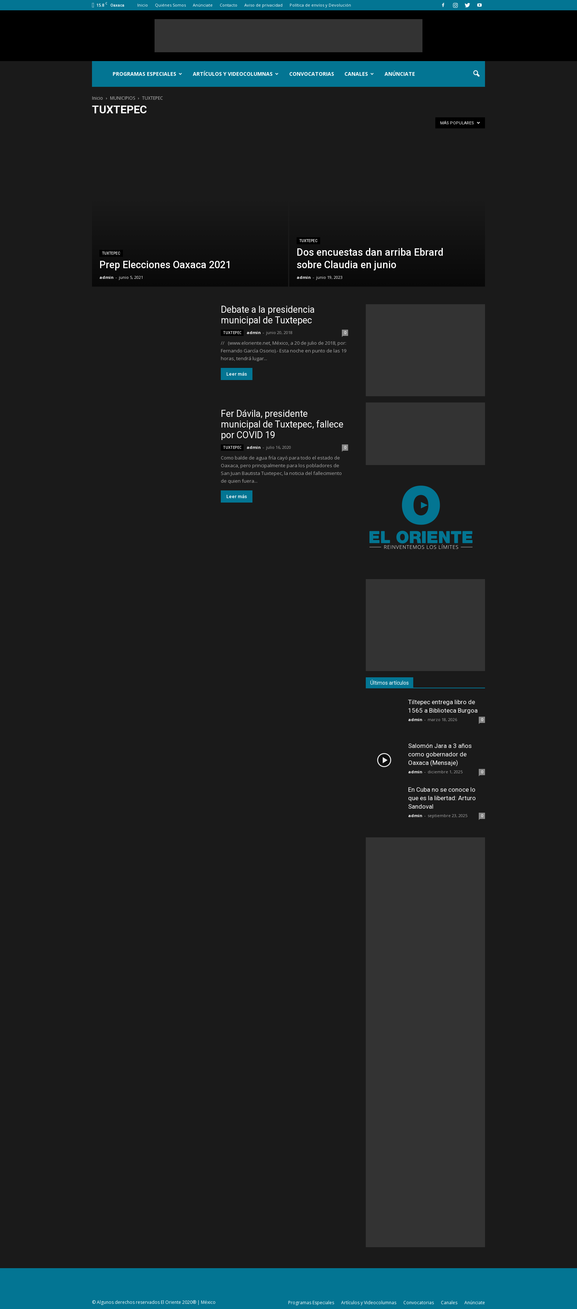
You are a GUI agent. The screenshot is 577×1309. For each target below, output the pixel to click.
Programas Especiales (147, 73)
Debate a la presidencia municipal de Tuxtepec (268, 315)
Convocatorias (311, 73)
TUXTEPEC (111, 253)
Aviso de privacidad (263, 5)
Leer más (236, 374)
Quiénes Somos (170, 5)
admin (106, 277)
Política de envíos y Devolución (320, 5)
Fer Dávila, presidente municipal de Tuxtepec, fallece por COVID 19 (282, 424)
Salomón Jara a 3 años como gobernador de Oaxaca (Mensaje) (440, 754)
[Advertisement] (288, 35)
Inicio (142, 5)
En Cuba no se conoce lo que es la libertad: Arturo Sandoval (442, 798)
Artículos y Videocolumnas (236, 73)
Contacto (228, 5)
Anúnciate (203, 5)
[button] (476, 74)
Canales (359, 73)
